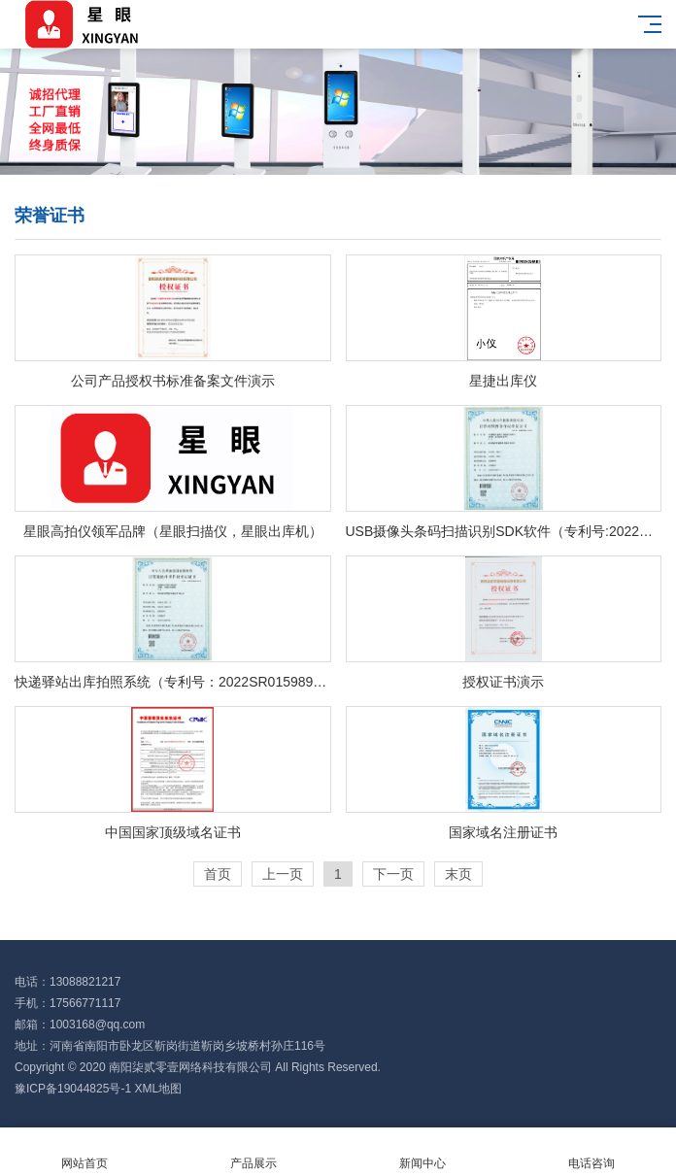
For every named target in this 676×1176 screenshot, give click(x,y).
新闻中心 (422, 1152)
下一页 (393, 874)
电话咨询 (591, 1152)
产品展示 (253, 1152)
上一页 (282, 874)
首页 (217, 874)
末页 (458, 874)
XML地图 (158, 1088)
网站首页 (84, 1152)
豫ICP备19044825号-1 (73, 1088)
